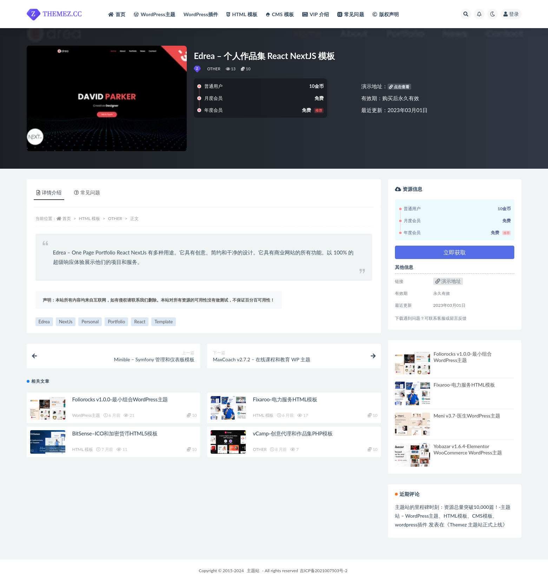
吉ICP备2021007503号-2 (324, 570)
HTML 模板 (89, 218)
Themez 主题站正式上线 (476, 525)
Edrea (44, 321)
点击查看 (399, 86)
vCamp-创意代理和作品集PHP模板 (293, 433)
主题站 (253, 570)
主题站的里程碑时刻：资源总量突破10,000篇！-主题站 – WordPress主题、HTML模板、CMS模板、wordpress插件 (452, 516)
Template (163, 321)
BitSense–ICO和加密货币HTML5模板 (115, 433)
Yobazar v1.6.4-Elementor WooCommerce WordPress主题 (468, 449)
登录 (511, 14)
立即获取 (454, 252)
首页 (66, 218)
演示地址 (448, 281)
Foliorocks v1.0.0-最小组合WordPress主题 (120, 399)
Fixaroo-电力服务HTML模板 (285, 399)
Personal (90, 321)
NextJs (66, 321)
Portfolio (116, 321)
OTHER (213, 68)
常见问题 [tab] (87, 192)
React (139, 321)
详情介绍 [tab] (49, 192)
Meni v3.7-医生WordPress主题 (467, 416)
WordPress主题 (86, 415)
